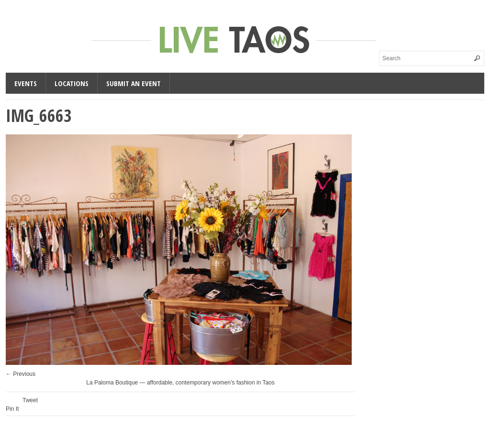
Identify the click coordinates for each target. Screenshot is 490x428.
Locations (72, 83)
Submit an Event (133, 83)
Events (25, 83)
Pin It (12, 409)
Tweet (30, 400)
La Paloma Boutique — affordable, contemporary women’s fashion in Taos (180, 382)
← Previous (20, 374)
